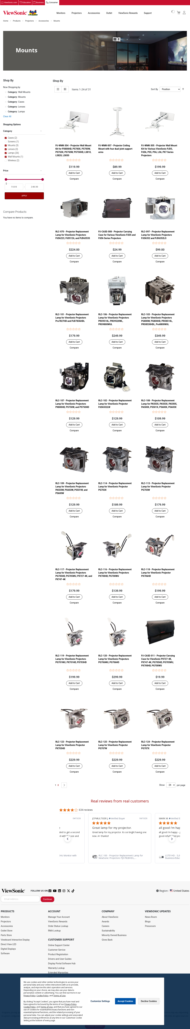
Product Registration (58, 954)
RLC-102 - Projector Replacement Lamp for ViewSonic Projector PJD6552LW (115, 404)
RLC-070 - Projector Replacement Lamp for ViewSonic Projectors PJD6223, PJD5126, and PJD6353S (72, 235)
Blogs (147, 921)
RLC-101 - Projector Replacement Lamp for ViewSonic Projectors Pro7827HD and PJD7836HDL (72, 317)
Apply (24, 196)
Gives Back (107, 940)
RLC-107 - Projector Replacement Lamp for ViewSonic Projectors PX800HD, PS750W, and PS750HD (72, 404)
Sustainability (108, 931)
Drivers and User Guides (60, 959)
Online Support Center (59, 945)
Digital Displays (8, 949)
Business (40, 3)
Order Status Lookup (58, 926)
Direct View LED (8, 944)
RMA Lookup (54, 931)
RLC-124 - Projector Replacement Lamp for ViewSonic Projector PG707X (157, 745)
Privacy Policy (30, 995)
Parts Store (6, 935)
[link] (119, 856)
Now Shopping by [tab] (11, 87)
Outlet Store (6, 931)
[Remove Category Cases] (6, 102)
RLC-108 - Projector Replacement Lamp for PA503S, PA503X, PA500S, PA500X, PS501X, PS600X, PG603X (159, 404)
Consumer (53, 3)
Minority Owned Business (114, 935)
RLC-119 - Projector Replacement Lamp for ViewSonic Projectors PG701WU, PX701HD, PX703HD (72, 659)
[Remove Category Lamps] (6, 112)
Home (6, 21)
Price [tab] (5, 171)
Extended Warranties (58, 972)
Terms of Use (59, 995)
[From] (14, 187)
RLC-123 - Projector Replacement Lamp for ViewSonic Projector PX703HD (72, 745)
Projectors (77, 13)
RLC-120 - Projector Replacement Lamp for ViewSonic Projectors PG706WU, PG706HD (115, 659)
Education (26, 3)
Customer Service (56, 950)
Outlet (109, 13)
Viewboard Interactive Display (15, 940)
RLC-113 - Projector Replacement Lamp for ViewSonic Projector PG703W (157, 486)
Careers (105, 926)
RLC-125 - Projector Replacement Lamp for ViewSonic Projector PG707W (115, 745)
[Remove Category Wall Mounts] (6, 92)
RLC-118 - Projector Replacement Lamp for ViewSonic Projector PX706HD (157, 572)
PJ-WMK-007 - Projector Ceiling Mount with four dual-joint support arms (115, 149)
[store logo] (20, 13)
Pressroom (150, 926)
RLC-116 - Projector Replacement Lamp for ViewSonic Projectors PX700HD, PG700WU (115, 572)
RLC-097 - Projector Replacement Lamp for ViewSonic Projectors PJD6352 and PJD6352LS (157, 235)
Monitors (60, 13)
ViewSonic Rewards (128, 13)
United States (179, 891)
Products (17, 21)
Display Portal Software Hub (62, 963)
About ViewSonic (110, 917)
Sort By (154, 89)
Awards (105, 921)
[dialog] (95, 1001)
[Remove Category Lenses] (6, 107)
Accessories (94, 13)
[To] (34, 187)
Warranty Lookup (56, 968)
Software (5, 953)
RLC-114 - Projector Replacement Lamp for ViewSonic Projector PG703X (115, 486)
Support (147, 13)
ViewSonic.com (10, 3)
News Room (151, 917)
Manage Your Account (59, 917)
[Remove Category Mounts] (6, 97)
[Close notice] (159, 1001)
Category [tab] (7, 131)
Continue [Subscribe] (47, 899)
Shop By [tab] (58, 81)
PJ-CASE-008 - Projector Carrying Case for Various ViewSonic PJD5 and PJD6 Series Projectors (117, 235)
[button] (74, 179)
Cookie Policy (42, 995)
